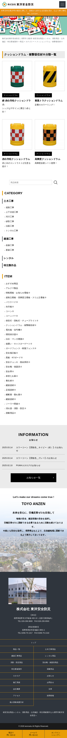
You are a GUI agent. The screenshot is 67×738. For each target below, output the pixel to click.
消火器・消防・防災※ (16, 408)
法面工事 (10, 226)
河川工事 (10, 216)
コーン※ (10, 311)
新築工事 (10, 250)
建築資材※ (11, 385)
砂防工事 (10, 221)
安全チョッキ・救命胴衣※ (18, 362)
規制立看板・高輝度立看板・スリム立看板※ (26, 297)
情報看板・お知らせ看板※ (18, 293)
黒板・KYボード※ (14, 357)
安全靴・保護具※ (14, 367)
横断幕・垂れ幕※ (14, 394)
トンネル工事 (12, 230)
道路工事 (10, 207)
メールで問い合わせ (33, 734)
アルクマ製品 (12, 288)
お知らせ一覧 (33, 477)
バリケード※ (12, 302)
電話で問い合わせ (11, 734)
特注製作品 (10, 265)
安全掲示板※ (12, 353)
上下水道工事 (12, 212)
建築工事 (9, 238)
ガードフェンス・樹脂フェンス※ (21, 348)
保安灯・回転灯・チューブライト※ (22, 320)
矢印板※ (10, 307)
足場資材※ (11, 390)
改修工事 (10, 245)
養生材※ (10, 380)
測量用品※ (11, 413)
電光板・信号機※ (14, 330)
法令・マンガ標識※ (15, 339)
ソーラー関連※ (13, 404)
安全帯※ (10, 371)
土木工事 (9, 201)
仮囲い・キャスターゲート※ (19, 344)
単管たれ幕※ (12, 376)
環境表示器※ (12, 334)
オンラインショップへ (55, 734)
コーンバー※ (12, 316)
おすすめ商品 (12, 283)
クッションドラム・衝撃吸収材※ (21, 325)
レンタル (9, 258)
